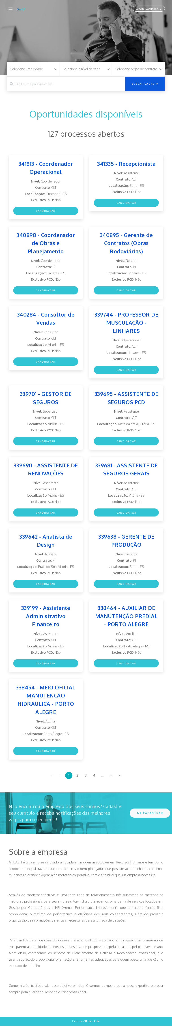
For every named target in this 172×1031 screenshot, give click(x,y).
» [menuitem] (119, 780)
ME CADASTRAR (150, 818)
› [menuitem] (111, 780)
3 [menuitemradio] (86, 780)
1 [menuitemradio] (68, 780)
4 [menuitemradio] (94, 780)
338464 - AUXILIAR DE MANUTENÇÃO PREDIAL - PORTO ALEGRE (126, 619)
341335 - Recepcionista (126, 163)
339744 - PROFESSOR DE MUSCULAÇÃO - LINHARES (126, 323)
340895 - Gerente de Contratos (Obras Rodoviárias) (126, 243)
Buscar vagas (145, 83)
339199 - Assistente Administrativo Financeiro (46, 619)
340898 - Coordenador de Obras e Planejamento (46, 243)
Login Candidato (148, 8)
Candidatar (46, 211)
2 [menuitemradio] (77, 780)
